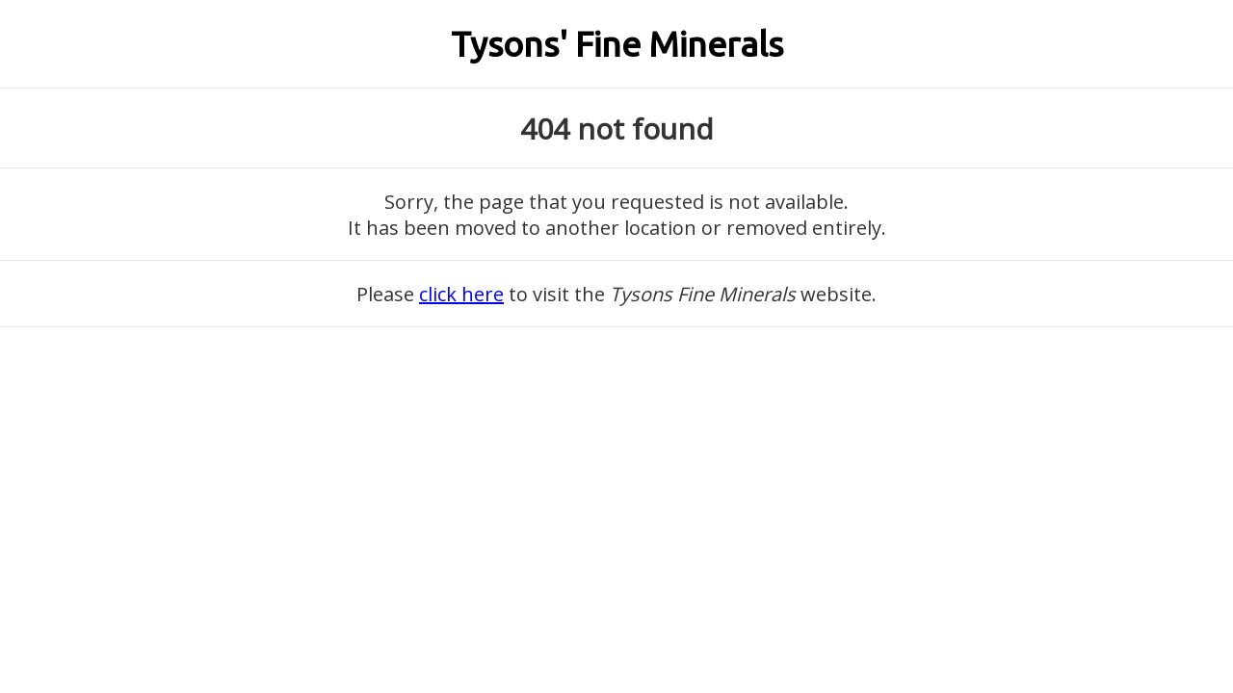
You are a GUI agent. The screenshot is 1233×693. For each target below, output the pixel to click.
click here (461, 294)
